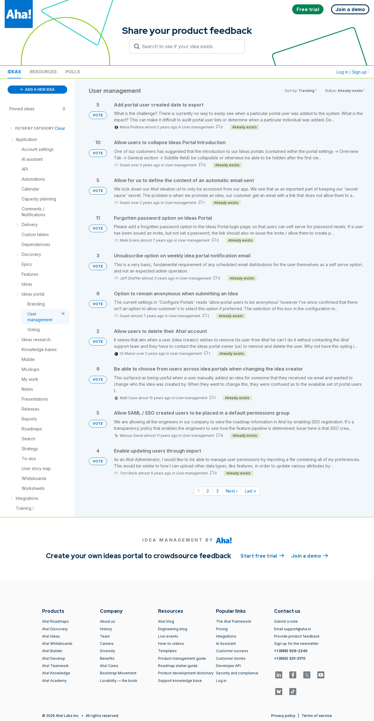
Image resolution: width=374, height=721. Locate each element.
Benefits (107, 658)
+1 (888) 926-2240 (290, 651)
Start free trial (262, 555)
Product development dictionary (186, 673)
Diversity (107, 651)
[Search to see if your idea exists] (189, 46)
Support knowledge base (180, 680)
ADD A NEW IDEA (37, 89)
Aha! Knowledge (56, 673)
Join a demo (309, 555)
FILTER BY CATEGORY (31, 128)
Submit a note (286, 621)
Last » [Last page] (250, 490)
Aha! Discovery (55, 629)
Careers (107, 643)
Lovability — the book (118, 680)
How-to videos (171, 643)
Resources (43, 71)
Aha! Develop (53, 658)
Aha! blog (166, 621)
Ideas (14, 71)
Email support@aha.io (292, 629)
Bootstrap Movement (118, 673)
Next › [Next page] (232, 490)
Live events (168, 636)
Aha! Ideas (51, 636)
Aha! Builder (52, 651)
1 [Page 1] (198, 490)
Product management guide (182, 658)
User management (198, 127)
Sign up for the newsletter (296, 643)
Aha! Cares (109, 666)
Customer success (232, 651)
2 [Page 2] (208, 490)
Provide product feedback (297, 636)
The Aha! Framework (233, 621)
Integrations (226, 636)
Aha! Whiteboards (57, 643)
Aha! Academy (54, 680)
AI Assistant (226, 643)
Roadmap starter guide (178, 666)
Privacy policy (283, 715)
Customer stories (231, 658)
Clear (60, 128)
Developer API (228, 666)
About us (107, 621)
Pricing (222, 629)
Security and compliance (237, 673)
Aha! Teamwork (55, 666)
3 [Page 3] (217, 490)
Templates (167, 651)
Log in (221, 680)
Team (105, 636)
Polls (72, 71)
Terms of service (317, 715)
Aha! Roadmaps (55, 621)
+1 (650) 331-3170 (289, 658)
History (106, 629)
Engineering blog (172, 629)
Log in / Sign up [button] (353, 71)
